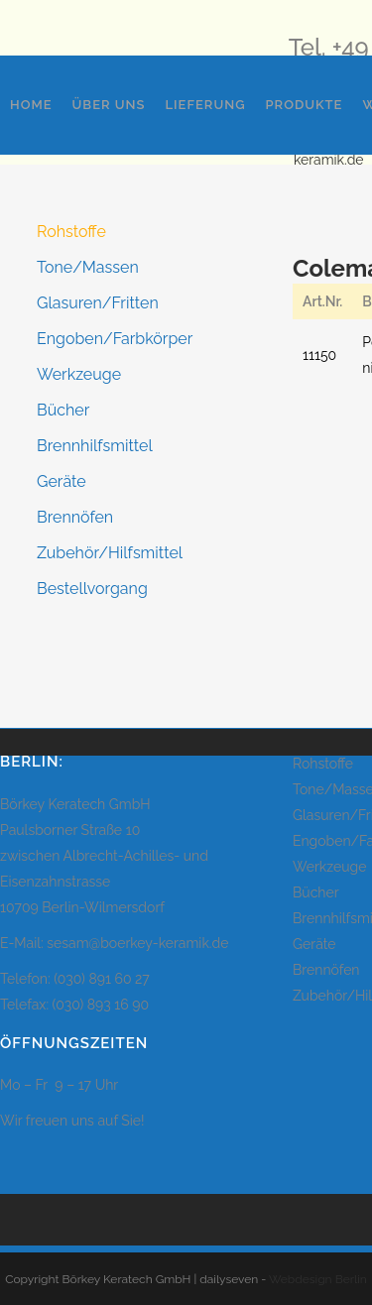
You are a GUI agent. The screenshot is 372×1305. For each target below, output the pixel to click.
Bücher (63, 410)
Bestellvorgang (92, 588)
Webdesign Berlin (318, 1279)
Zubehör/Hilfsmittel (110, 552)
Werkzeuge (79, 374)
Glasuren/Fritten (98, 303)
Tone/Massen (88, 267)
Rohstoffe (71, 231)
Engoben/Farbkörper (114, 338)
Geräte (61, 481)
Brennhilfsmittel (95, 445)
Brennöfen (75, 517)
